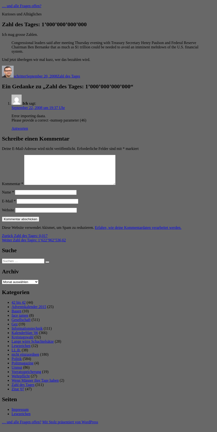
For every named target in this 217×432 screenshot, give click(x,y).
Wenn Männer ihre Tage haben (35, 386)
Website (8, 216)
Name (8, 198)
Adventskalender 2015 (29, 312)
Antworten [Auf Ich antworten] (20, 128)
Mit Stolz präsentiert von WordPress (70, 428)
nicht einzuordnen (25, 360)
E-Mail (9, 207)
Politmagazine (23, 369)
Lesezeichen (21, 351)
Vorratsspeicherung (26, 377)
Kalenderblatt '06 (25, 338)
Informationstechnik (27, 334)
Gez (15, 330)
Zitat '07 (18, 395)
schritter (20, 76)
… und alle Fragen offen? (21, 6)
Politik (17, 364)
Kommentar (12, 189)
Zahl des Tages (68, 76)
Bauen (16, 317)
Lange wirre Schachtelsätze (33, 347)
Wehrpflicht (21, 382)
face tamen (20, 321)
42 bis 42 (19, 308)
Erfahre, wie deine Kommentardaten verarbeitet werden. (138, 233)
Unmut (17, 373)
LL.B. (16, 356)
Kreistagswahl (23, 343)
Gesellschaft (21, 325)
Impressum (20, 415)
